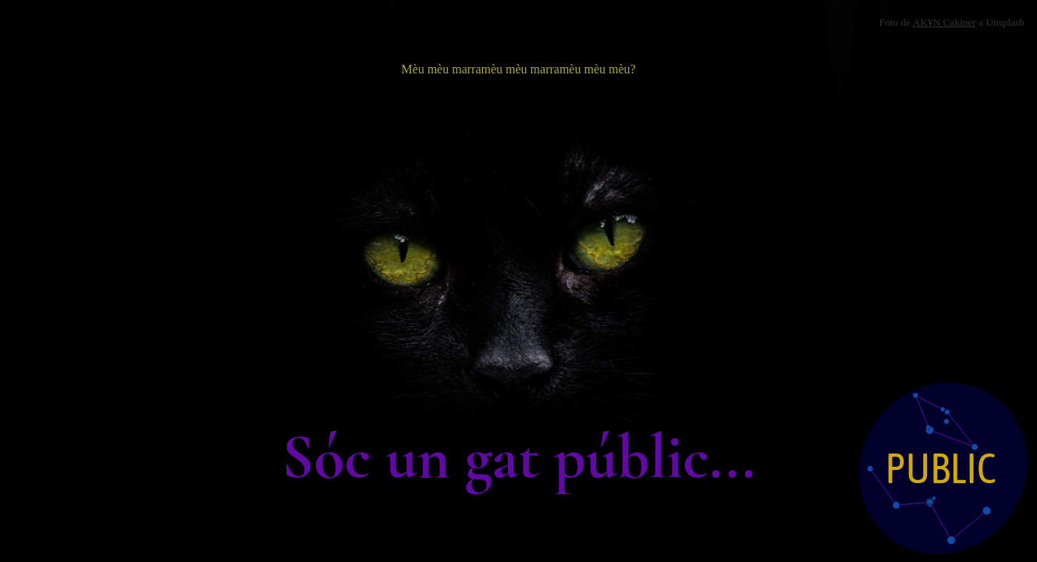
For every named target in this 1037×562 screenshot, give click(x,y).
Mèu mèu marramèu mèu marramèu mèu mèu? (518, 69)
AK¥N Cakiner (944, 22)
